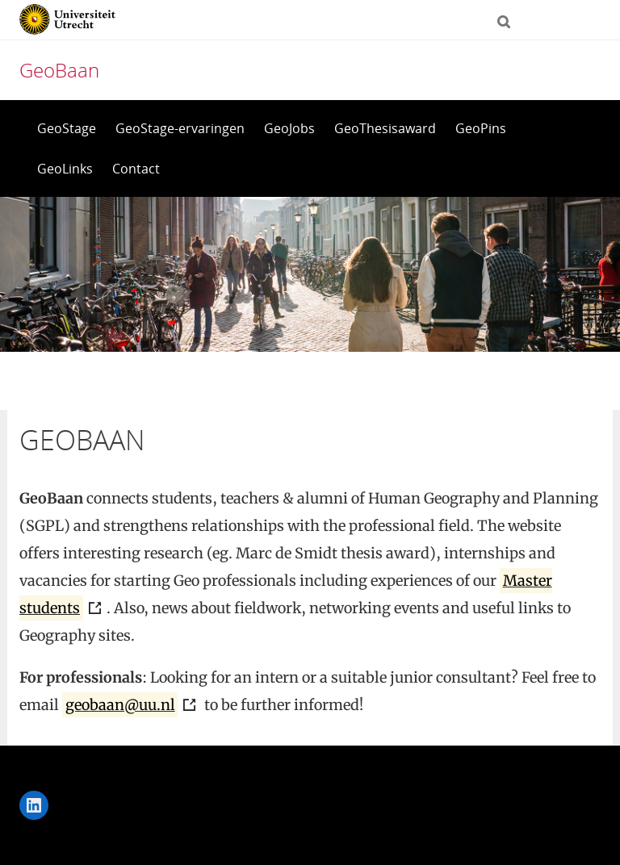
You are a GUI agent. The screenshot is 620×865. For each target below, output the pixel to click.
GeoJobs (289, 128)
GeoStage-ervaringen (180, 128)
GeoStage (66, 128)
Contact (136, 169)
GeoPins (480, 128)
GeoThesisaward (385, 128)
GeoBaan (59, 69)
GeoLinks (65, 169)
